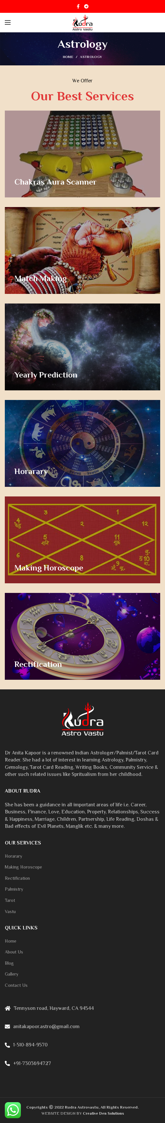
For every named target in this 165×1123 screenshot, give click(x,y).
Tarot (10, 900)
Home (68, 57)
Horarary (13, 856)
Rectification (17, 878)
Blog (9, 963)
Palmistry (14, 889)
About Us (14, 951)
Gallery (11, 974)
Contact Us (16, 985)
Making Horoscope (23, 866)
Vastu (10, 911)
